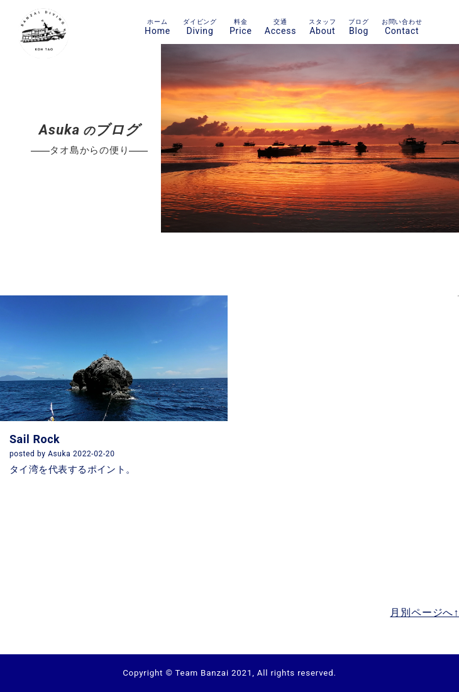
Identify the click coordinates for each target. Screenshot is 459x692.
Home (157, 26)
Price (241, 26)
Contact (402, 26)
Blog (358, 26)
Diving (200, 26)
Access (280, 26)
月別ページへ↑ (424, 612)
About (322, 26)
